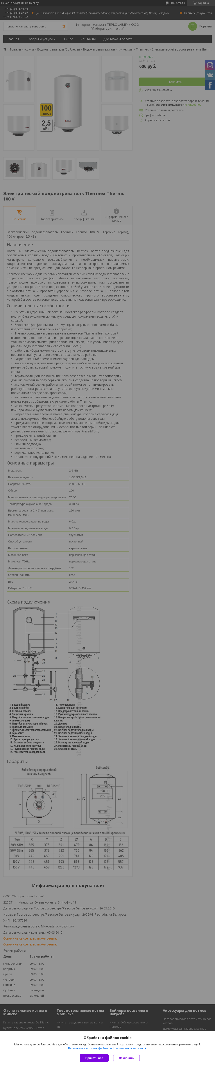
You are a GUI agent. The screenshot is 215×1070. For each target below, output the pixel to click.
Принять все (94, 1058)
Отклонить (126, 1058)
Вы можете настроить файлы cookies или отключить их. (106, 1048)
